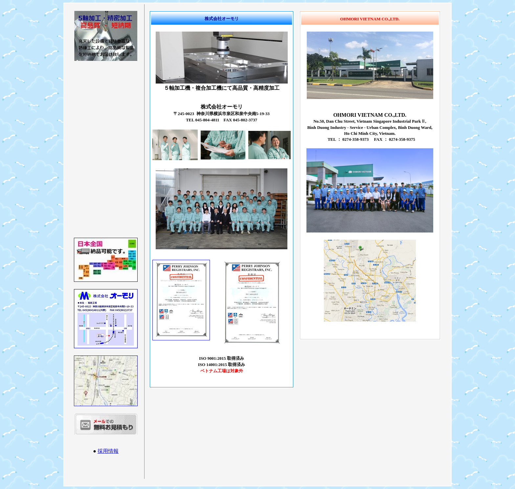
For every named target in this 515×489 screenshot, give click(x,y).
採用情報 (108, 451)
